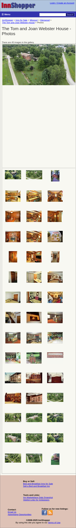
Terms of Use (54, 522)
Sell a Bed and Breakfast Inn (36, 486)
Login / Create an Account (62, 3)
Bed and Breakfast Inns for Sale (38, 484)
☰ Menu (6, 14)
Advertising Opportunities (19, 514)
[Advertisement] (37, 126)
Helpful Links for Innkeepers (36, 500)
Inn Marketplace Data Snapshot (38, 497)
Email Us (12, 512)
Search (70, 14)
